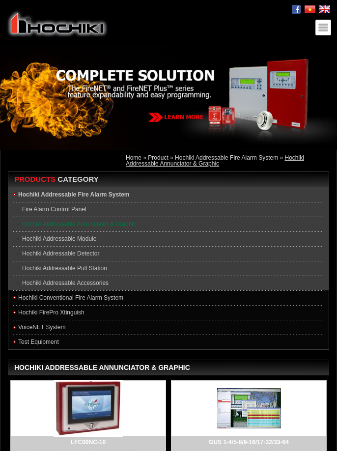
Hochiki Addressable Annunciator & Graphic (215, 160)
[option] (168, 97)
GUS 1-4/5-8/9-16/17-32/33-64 (249, 442)
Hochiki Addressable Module (59, 238)
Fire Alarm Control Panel (54, 209)
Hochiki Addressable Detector (60, 253)
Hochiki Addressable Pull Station (64, 268)
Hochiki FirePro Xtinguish (51, 312)
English (325, 9)
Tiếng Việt (310, 9)
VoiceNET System (41, 327)
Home (133, 157)
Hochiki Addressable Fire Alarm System (226, 157)
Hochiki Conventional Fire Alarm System (70, 297)
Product (158, 157)
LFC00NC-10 (88, 442)
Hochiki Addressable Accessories (65, 283)
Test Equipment (38, 341)
